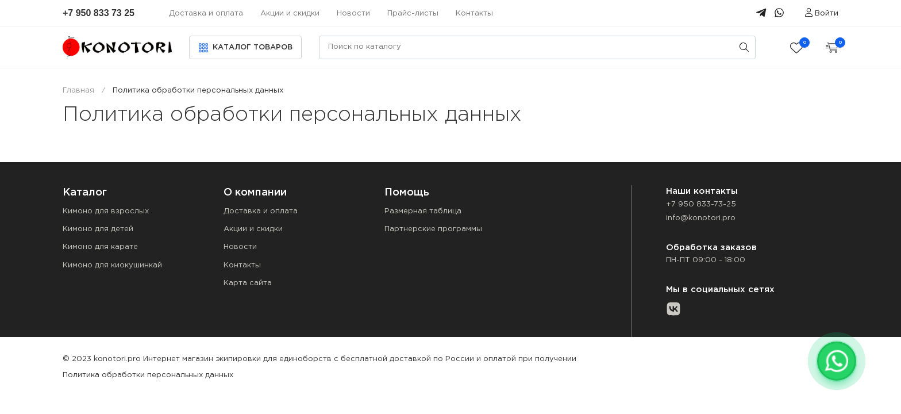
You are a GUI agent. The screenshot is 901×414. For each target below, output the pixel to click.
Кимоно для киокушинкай (112, 265)
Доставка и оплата (206, 13)
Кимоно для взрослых (106, 211)
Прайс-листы (412, 13)
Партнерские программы (433, 229)
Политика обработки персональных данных (148, 375)
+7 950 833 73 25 (98, 13)
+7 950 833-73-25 (701, 204)
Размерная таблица (422, 211)
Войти (821, 13)
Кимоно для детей (98, 229)
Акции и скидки (289, 13)
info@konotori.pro (701, 218)
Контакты (474, 13)
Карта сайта (248, 283)
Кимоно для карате (100, 247)
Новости (353, 13)
